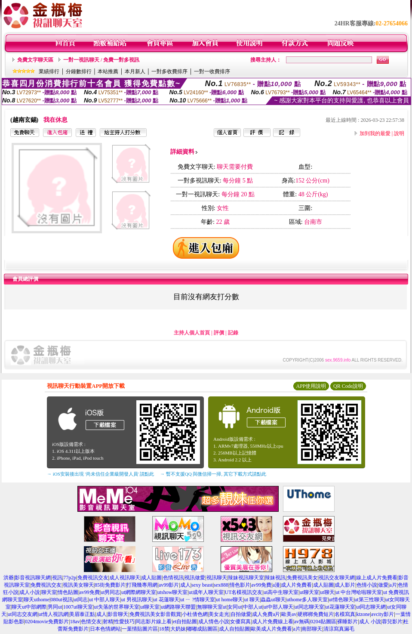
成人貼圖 (151, 578)
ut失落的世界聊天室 (116, 607)
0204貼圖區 (323, 622)
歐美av (288, 614)
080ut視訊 (61, 600)
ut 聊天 (252, 600)
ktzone (363, 614)
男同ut (55, 607)
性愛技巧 (124, 622)
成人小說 (29, 592)
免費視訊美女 (302, 578)
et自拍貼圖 (185, 622)
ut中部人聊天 (278, 607)
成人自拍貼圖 (234, 629)
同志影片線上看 (153, 622)
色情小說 (367, 585)
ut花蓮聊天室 (340, 607)
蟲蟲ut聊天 (273, 600)
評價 (219, 333)
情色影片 (240, 585)
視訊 (57, 578)
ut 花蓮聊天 (166, 600)
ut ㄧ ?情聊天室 (197, 600)
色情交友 (91, 622)
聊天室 (49, 592)
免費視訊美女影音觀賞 (155, 614)
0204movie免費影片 (47, 622)
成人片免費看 (296, 585)
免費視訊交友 (92, 578)
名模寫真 (345, 614)
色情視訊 (173, 578)
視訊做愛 (194, 578)
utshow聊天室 (172, 592)
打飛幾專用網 (141, 585)
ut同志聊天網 (371, 607)
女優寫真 (240, 622)
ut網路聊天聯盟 (178, 607)
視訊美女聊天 (78, 585)
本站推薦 (108, 71)
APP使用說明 (311, 386)
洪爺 (8, 578)
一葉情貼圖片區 (140, 629)
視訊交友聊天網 (337, 578)
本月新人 (135, 71)
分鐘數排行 (79, 71)
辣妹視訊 (275, 578)
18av (75, 622)
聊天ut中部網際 (29, 607)
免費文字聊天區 (35, 60)
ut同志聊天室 (309, 607)
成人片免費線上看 (272, 622)
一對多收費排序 (169, 71)
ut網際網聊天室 (138, 592)
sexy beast (202, 585)
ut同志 (81, 600)
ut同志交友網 (22, 614)
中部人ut (252, 607)
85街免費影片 (110, 585)
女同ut (235, 607)
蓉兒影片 (392, 622)
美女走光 (219, 614)
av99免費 (261, 585)
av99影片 (169, 585)
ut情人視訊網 (53, 614)
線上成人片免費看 (376, 578)
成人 (185, 585)
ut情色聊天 (341, 600)
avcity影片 (382, 614)
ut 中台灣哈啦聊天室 (358, 592)
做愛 (383, 585)
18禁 (164, 629)
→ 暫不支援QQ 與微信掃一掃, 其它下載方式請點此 (213, 473)
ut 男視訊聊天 (136, 600)
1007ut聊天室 (78, 607)
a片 (393, 585)
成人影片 (345, 585)
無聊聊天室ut (212, 607)
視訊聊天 (216, 578)
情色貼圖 (68, 592)
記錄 (233, 333)
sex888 (221, 585)
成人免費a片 (266, 614)
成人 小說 (370, 622)
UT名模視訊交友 (243, 592)
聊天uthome (36, 600)
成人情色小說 (213, 622)
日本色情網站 (105, 629)
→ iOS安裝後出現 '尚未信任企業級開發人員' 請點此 (100, 473)
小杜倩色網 (195, 614)
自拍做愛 (241, 614)
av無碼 (301, 622)
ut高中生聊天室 (281, 592)
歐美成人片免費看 (271, 629)
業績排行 (49, 71)
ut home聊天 (229, 600)
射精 (108, 622)
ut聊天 (327, 592)
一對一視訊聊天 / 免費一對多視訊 (101, 60)
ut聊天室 (309, 592)
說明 (399, 133)
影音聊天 (118, 614)
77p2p (69, 578)
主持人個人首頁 (192, 333)
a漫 (276, 585)
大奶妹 (178, 629)
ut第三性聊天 (369, 600)
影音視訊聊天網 (33, 578)
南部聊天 (311, 629)
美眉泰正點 (82, 614)
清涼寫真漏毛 (338, 629)
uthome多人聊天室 (307, 600)
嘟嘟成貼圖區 (202, 629)
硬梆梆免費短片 (316, 614)
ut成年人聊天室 (206, 592)
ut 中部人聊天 (104, 600)
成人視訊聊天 (124, 578)
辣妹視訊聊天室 (246, 578)
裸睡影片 (347, 622)
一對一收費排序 (212, 71)
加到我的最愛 (375, 133)
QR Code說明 (348, 386)
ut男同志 (110, 592)
